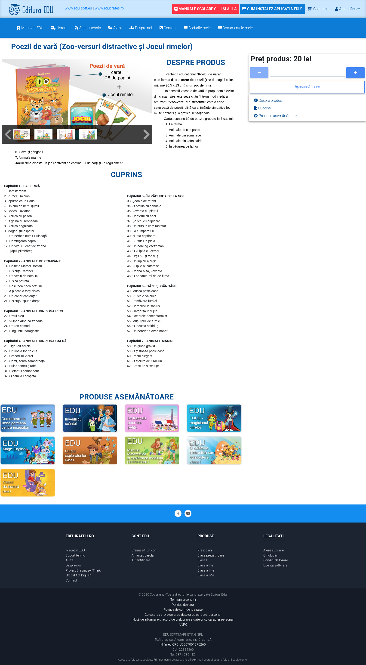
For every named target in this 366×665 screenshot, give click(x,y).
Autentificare (141, 560)
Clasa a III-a (205, 570)
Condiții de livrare (275, 560)
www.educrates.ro (109, 8)
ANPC (183, 625)
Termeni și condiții (183, 600)
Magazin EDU (75, 550)
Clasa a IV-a (206, 575)
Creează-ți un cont (145, 550)
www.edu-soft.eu (78, 8)
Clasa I (202, 560)
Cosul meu (319, 9)
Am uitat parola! (143, 555)
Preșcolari (204, 550)
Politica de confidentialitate (183, 610)
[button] (7, 134)
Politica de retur (183, 605)
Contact (71, 580)
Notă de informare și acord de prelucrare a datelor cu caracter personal (183, 620)
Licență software (275, 565)
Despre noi (73, 565)
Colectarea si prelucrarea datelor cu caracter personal (183, 615)
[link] (272, 9)
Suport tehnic (75, 555)
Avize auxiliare (273, 550)
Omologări (270, 555)
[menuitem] (78, 9)
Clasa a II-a (205, 565)
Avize (69, 560)
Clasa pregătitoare (210, 555)
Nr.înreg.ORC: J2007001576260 (183, 644)
